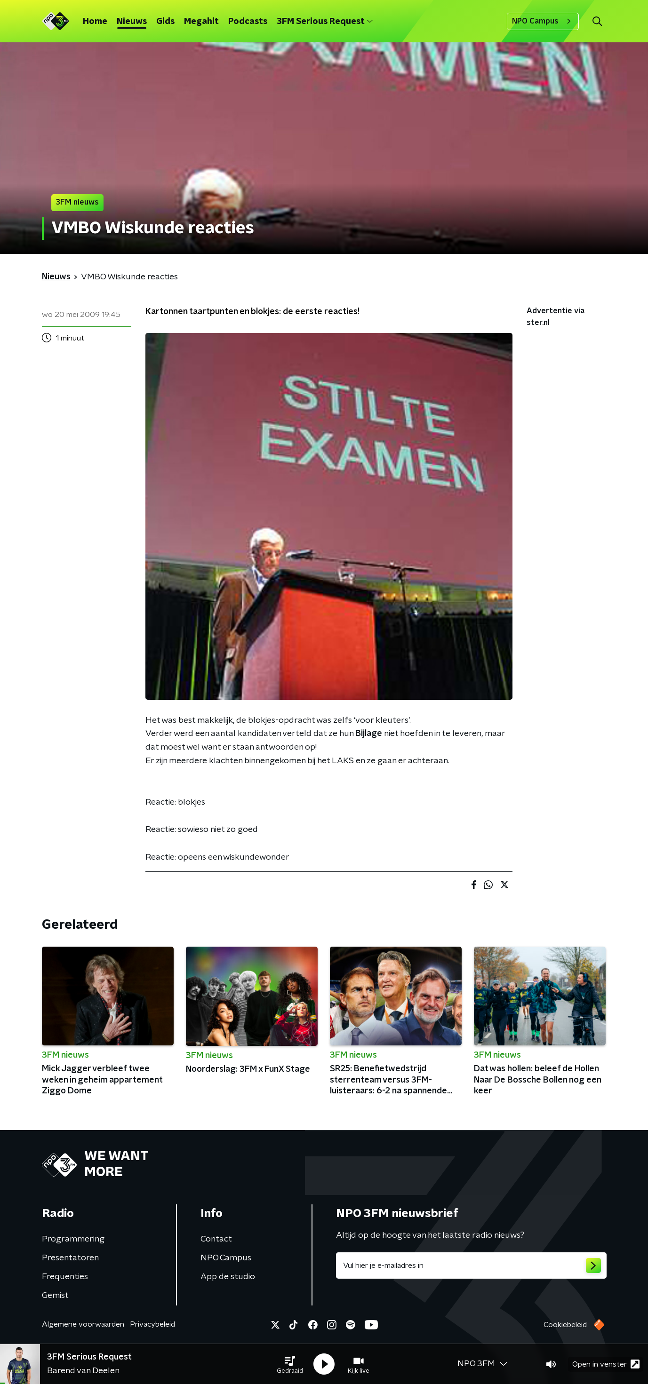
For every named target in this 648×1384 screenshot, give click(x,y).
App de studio (227, 1277)
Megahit (201, 21)
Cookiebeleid (565, 1325)
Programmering (73, 1239)
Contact (216, 1239)
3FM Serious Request (325, 21)
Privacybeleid (152, 1324)
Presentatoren (70, 1258)
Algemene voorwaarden (83, 1324)
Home (95, 21)
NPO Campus (543, 21)
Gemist (55, 1295)
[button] (290, 1364)
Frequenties (65, 1277)
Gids (165, 21)
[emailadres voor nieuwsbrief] (471, 1265)
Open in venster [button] (606, 1364)
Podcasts (247, 21)
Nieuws (132, 21)
